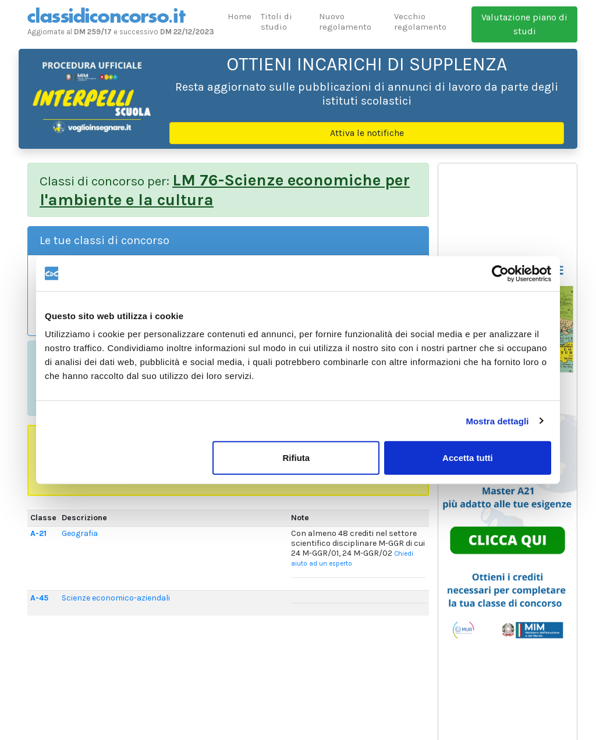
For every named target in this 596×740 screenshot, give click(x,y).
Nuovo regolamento (345, 21)
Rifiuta (296, 458)
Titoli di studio (276, 21)
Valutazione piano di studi (524, 24)
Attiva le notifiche (367, 132)
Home (239, 16)
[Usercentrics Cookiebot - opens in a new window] (500, 273)
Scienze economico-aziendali (116, 598)
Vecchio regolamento (420, 21)
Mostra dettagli (497, 421)
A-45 (39, 598)
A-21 (38, 533)
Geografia (80, 533)
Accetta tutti (467, 458)
